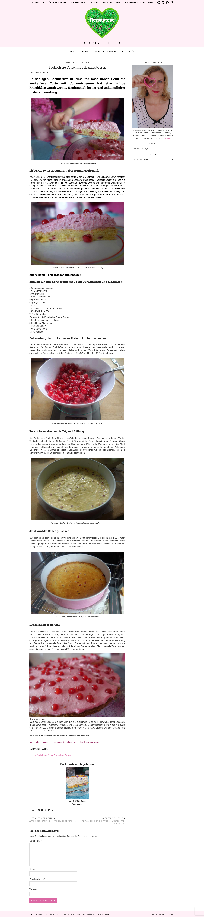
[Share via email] (38, 810)
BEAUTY (86, 51)
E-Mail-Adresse (37, 879)
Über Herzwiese (57, 2)
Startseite (38, 2)
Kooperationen (111, 2)
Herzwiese (41, 914)
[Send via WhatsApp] (52, 810)
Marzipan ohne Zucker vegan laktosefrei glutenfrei (101, 821)
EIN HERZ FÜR (128, 51)
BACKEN (87, 63)
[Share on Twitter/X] (45, 810)
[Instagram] (158, 2)
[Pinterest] (163, 2)
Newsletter (78, 2)
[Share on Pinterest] (49, 810)
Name (32, 869)
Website (33, 889)
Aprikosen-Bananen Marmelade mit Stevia (52, 819)
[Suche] (172, 2)
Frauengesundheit (105, 51)
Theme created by (163, 914)
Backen (73, 51)
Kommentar (35, 841)
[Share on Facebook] (42, 810)
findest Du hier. (167, 138)
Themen (94, 2)
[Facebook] (167, 2)
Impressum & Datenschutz (139, 2)
